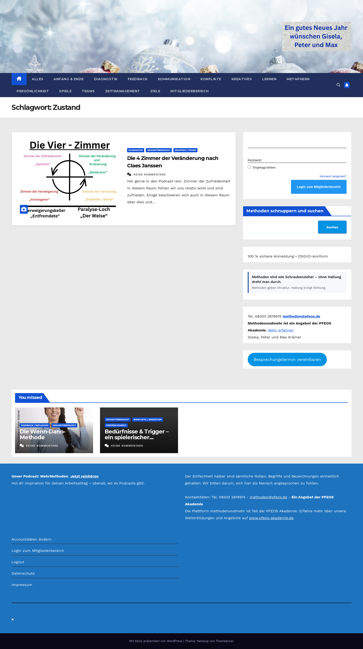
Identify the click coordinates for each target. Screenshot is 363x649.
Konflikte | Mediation (148, 419)
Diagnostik (106, 79)
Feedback (138, 79)
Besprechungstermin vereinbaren (287, 359)
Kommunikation (174, 79)
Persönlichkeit (33, 91)
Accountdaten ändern (32, 539)
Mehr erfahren (281, 330)
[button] (338, 85)
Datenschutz (23, 573)
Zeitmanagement (122, 91)
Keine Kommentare (150, 174)
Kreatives (242, 79)
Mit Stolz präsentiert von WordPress (156, 641)
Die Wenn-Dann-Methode (42, 434)
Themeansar (225, 641)
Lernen (269, 79)
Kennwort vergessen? (333, 176)
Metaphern (298, 79)
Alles (38, 79)
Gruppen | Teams (185, 150)
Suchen (332, 227)
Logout (18, 562)
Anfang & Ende (68, 79)
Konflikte (210, 79)
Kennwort (254, 160)
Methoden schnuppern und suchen (285, 210)
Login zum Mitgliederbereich (38, 550)
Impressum (22, 584)
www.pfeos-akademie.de (271, 518)
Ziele (155, 91)
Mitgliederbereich (189, 91)
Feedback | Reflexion (34, 425)
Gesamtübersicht (158, 150)
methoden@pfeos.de (268, 497)
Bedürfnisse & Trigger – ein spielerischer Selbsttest (136, 437)
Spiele (65, 91)
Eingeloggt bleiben (262, 167)
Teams (88, 91)
